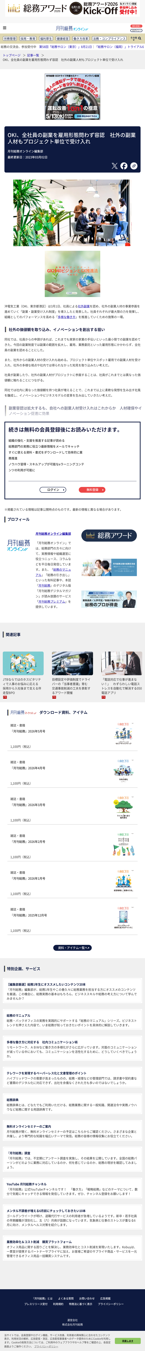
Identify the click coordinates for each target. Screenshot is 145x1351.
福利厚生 (46, 38)
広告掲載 (105, 1298)
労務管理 (10, 38)
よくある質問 (66, 1298)
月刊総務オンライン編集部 (53, 533)
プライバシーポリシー (111, 1304)
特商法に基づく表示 (80, 1304)
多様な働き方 (66, 317)
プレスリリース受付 (36, 1304)
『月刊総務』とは (42, 1298)
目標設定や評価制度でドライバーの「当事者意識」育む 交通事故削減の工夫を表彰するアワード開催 (71, 686)
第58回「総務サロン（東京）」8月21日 (65, 46)
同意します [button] (127, 1340)
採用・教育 (28, 38)
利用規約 (58, 1304)
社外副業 (84, 306)
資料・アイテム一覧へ (74, 947)
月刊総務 (44, 585)
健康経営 (63, 38)
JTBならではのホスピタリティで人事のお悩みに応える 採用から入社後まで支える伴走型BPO (22, 686)
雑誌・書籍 (72, 736)
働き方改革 (80, 38)
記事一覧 (33, 55)
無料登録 (136, 26)
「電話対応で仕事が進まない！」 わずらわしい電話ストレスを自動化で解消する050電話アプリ (121, 686)
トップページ (12, 55)
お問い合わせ (87, 1298)
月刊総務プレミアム (51, 601)
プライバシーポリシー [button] (46, 1346)
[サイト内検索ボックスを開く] (139, 39)
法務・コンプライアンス (109, 38)
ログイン (136, 30)
